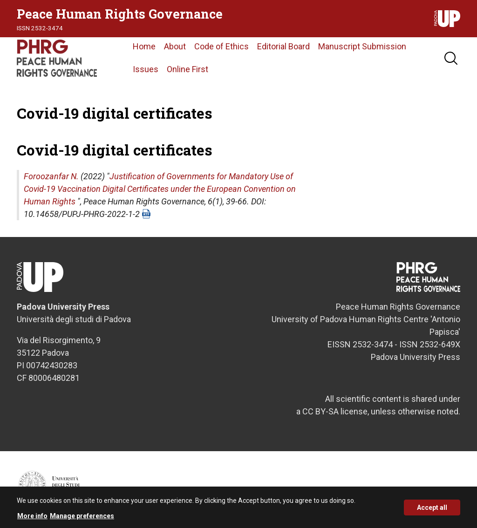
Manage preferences (82, 519)
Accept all (432, 511)
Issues (145, 69)
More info (32, 519)
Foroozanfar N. (51, 176)
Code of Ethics (221, 46)
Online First (187, 69)
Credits (451, 489)
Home (144, 46)
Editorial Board (283, 46)
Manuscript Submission (362, 46)
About (175, 46)
